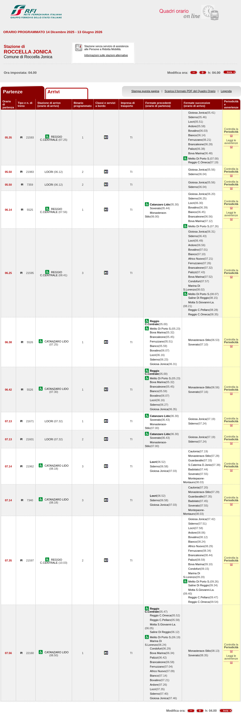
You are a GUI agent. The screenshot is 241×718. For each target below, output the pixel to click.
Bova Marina (196, 153)
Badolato (193, 469)
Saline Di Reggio (198, 297)
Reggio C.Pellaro (198, 309)
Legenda (226, 91)
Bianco (192, 135)
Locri (191, 121)
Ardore (192, 126)
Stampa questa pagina (145, 91)
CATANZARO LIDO (57, 341)
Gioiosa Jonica (197, 112)
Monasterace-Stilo (199, 339)
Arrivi (53, 91)
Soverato (155, 208)
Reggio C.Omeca (199, 162)
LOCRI (49, 171)
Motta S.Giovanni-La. (201, 302)
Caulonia (193, 451)
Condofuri (194, 281)
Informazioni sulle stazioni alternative (106, 55)
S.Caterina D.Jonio (200, 464)
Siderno (193, 117)
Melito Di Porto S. (199, 158)
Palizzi (192, 148)
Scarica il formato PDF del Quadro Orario (190, 91)
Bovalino (193, 130)
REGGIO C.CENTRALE (51, 138)
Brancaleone (196, 144)
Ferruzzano (195, 139)
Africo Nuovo (196, 258)
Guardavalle (195, 460)
